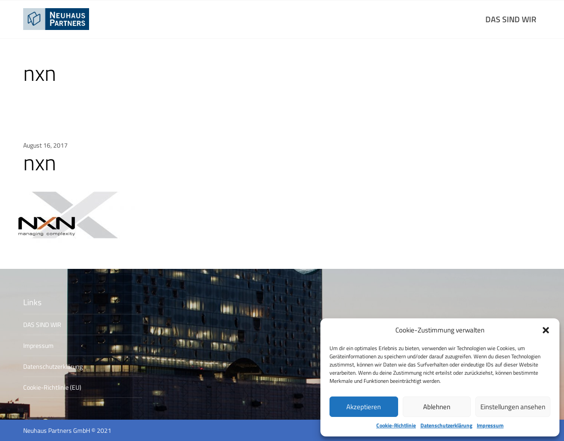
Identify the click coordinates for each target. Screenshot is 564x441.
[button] (545, 330)
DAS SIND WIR (510, 19)
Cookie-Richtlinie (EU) (52, 387)
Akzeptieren (363, 406)
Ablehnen (436, 406)
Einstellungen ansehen (512, 406)
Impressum (490, 425)
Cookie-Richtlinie (396, 425)
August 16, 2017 (45, 145)
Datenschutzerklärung (446, 425)
